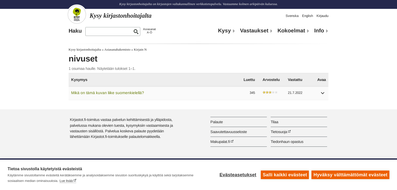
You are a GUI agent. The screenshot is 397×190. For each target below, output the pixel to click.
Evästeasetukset (238, 174)
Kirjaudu (322, 16)
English (307, 16)
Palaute (216, 122)
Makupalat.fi (220, 141)
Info (319, 31)
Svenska (292, 16)
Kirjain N (140, 49)
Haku (75, 31)
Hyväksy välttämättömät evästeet (350, 174)
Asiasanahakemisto (117, 49)
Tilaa (274, 122)
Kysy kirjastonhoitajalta (85, 49)
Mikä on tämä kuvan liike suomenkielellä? (107, 93)
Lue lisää (66, 181)
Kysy (224, 31)
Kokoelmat (291, 31)
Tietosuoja (279, 132)
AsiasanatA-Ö (149, 31)
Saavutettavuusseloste (228, 132)
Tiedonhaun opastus (287, 141)
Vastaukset (254, 31)
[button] (323, 95)
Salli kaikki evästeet (285, 174)
